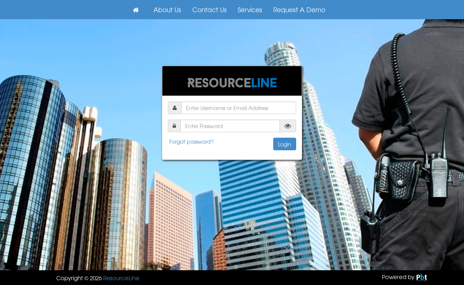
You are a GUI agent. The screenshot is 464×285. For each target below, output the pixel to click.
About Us (167, 9)
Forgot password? (191, 141)
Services (250, 9)
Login (284, 144)
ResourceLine (121, 278)
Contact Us (209, 9)
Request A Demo (299, 9)
